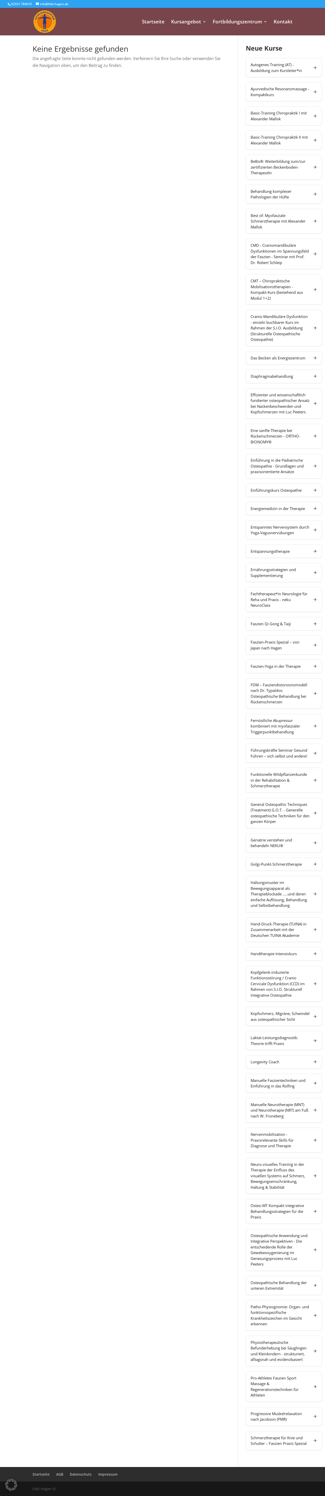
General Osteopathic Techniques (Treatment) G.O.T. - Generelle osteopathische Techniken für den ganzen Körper (280, 813)
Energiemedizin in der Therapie (278, 508)
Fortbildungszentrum (237, 22)
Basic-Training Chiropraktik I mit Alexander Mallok (279, 115)
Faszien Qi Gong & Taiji (271, 623)
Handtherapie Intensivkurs (274, 953)
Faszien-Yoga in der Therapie (276, 666)
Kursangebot (186, 22)
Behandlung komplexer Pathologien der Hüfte (271, 194)
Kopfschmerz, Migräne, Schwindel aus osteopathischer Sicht (280, 1016)
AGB (59, 1474)
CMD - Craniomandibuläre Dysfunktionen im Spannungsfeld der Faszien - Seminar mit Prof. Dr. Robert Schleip (280, 254)
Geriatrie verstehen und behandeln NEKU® (271, 842)
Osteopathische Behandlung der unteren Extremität (279, 1285)
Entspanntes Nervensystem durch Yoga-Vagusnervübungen (280, 530)
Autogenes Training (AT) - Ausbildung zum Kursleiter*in (276, 67)
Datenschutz (81, 1474)
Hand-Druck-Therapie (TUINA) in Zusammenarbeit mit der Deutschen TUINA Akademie (278, 929)
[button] (11, 1485)
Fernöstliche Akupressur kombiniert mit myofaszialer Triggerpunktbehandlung (275, 726)
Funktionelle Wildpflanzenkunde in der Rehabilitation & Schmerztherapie (279, 780)
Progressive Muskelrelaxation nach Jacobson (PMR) (276, 1416)
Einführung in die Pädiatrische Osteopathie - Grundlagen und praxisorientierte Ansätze (277, 466)
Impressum (108, 1474)
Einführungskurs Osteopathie (276, 490)
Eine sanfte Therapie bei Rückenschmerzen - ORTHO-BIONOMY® (275, 436)
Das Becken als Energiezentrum (278, 357)
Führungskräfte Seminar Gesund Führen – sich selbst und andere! (279, 753)
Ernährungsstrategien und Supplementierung (273, 572)
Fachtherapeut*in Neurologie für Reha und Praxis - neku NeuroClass (279, 599)
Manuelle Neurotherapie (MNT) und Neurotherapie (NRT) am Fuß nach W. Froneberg (279, 1110)
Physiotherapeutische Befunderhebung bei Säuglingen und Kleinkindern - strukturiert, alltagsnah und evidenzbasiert (278, 1351)
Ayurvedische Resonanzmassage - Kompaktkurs (280, 91)
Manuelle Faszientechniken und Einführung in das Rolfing (278, 1083)
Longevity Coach (265, 1061)
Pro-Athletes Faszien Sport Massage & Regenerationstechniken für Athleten (275, 1386)
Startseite (153, 22)
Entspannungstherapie (270, 551)
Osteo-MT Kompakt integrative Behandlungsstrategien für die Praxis (277, 1211)
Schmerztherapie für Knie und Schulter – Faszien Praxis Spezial (279, 1440)
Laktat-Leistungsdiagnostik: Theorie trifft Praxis (274, 1040)
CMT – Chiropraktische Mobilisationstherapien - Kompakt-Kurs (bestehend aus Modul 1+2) (277, 289)
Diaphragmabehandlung (272, 376)
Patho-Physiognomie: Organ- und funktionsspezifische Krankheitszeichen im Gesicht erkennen (280, 1315)
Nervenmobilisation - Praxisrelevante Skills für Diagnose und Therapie (272, 1140)
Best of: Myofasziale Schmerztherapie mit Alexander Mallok (278, 221)
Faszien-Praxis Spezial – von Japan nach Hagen (275, 645)
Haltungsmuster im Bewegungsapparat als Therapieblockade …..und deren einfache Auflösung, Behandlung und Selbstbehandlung (279, 894)
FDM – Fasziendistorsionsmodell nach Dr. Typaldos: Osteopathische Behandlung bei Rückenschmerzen (279, 693)
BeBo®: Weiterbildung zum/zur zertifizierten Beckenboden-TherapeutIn (278, 167)
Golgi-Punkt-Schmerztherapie (276, 864)
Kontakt (283, 22)
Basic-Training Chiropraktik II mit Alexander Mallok (279, 140)
